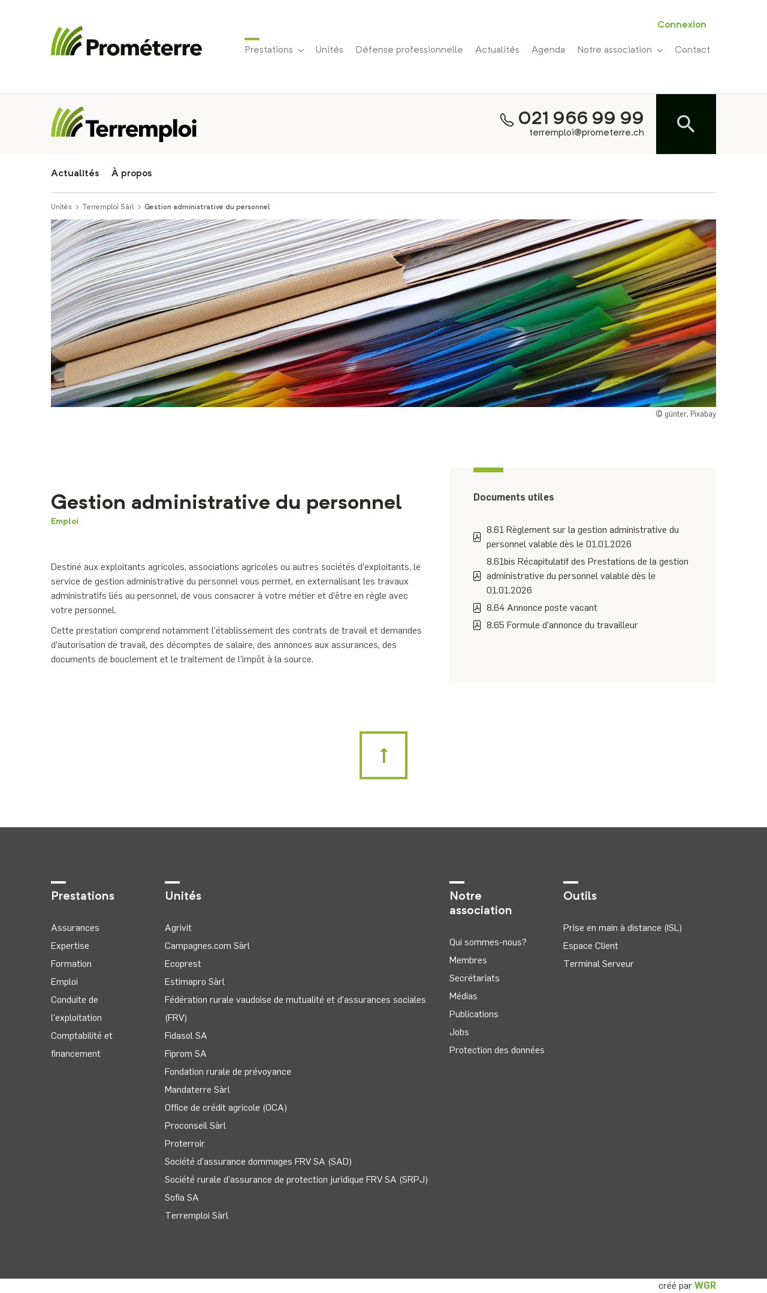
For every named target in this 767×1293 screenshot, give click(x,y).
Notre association (620, 50)
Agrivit (178, 927)
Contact (692, 50)
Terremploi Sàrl (108, 207)
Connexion (681, 25)
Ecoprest (183, 963)
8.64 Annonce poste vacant (535, 607)
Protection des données (497, 1050)
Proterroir (185, 1143)
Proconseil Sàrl (195, 1125)
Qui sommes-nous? (488, 942)
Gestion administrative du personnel (207, 207)
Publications (474, 1014)
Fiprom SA (186, 1053)
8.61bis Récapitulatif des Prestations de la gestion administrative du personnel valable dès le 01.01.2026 (581, 576)
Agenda (548, 50)
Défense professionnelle (409, 50)
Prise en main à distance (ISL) (622, 927)
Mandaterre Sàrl (197, 1089)
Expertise (70, 945)
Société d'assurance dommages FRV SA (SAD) (258, 1161)
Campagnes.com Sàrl (207, 945)
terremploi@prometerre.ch (586, 133)
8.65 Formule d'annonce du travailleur (555, 625)
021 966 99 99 (581, 119)
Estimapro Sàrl (195, 981)
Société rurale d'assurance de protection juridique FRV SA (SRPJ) (296, 1179)
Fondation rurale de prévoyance (228, 1071)
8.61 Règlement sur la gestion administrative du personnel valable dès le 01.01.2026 (576, 537)
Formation (71, 963)
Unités (329, 50)
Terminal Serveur (598, 963)
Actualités (497, 50)
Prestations (274, 49)
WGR (705, 1285)
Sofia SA (182, 1197)
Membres (468, 960)
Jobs (459, 1032)
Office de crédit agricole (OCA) (226, 1107)
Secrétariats (474, 978)
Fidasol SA (186, 1035)
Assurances (75, 927)
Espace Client (590, 945)
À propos (131, 174)
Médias (463, 996)
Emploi (64, 521)
